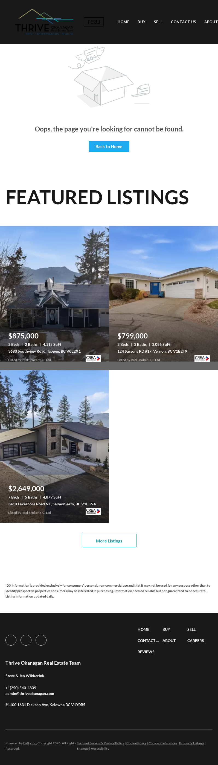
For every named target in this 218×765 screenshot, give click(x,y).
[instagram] (26, 640)
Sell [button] (158, 22)
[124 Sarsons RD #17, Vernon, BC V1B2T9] (163, 293)
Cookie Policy (136, 743)
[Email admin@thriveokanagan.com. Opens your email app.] (29, 693)
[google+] (41, 640)
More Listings (109, 540)
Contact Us (183, 22)
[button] (45, 21)
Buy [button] (142, 22)
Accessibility (100, 748)
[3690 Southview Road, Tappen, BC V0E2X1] (54, 293)
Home (124, 22)
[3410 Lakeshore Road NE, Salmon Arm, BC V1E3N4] (54, 446)
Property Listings (191, 743)
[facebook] (10, 640)
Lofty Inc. (30, 743)
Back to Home (109, 146)
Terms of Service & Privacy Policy (100, 743)
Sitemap (83, 748)
